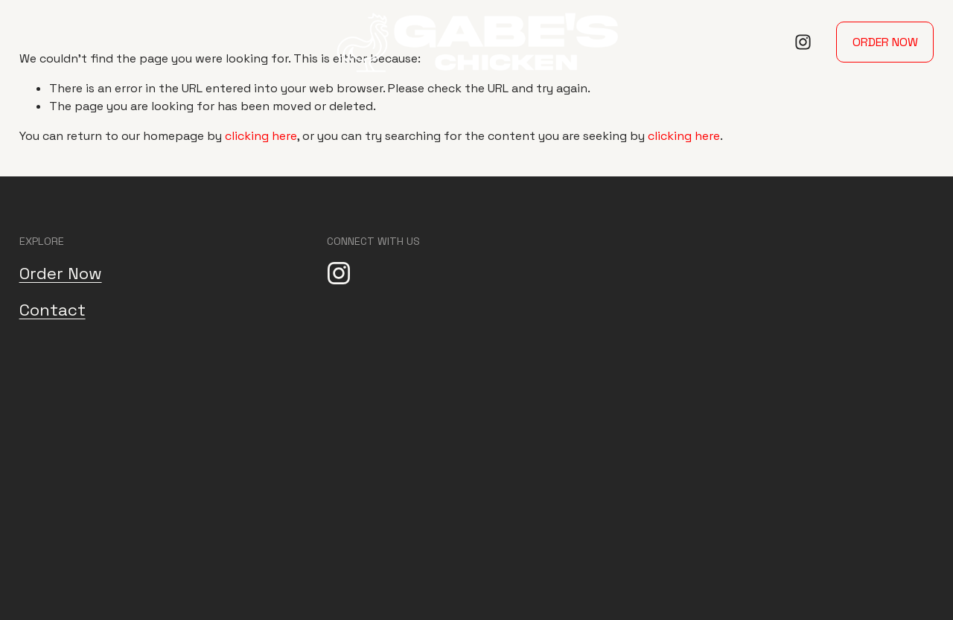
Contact (52, 309)
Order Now (885, 42)
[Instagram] (803, 42)
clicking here (261, 136)
